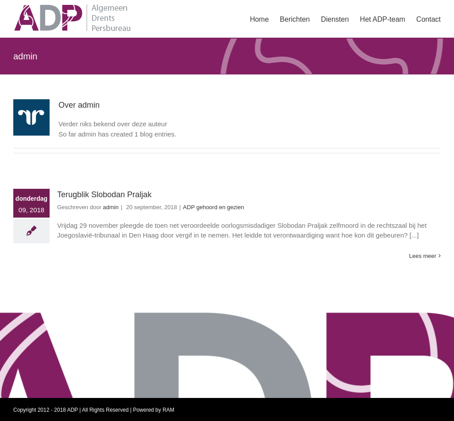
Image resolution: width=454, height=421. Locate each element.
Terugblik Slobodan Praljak (104, 194)
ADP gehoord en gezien (213, 207)
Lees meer (422, 256)
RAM (169, 410)
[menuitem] (265, 18)
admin (110, 207)
